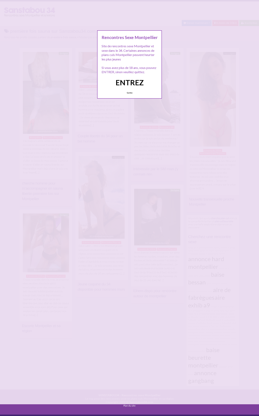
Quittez (130, 93)
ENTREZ (130, 82)
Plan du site (129, 405)
